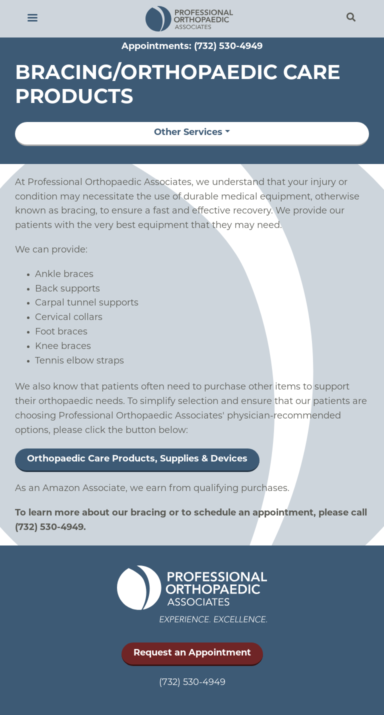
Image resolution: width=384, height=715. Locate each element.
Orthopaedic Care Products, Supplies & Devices (137, 459)
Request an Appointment (192, 653)
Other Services (188, 133)
